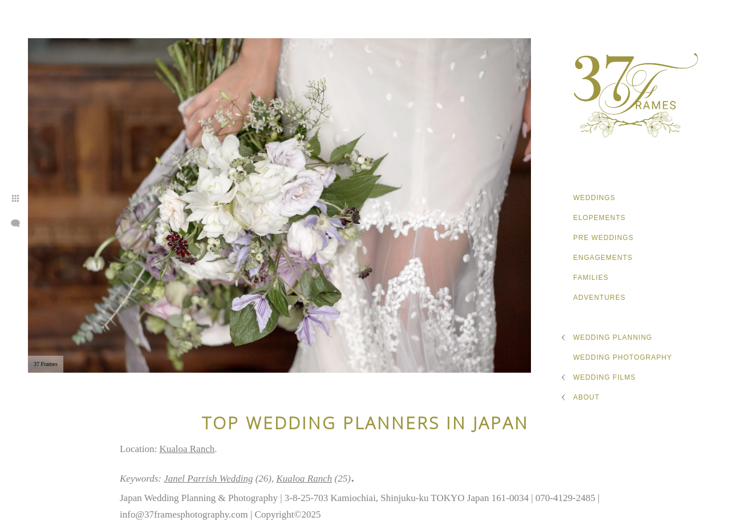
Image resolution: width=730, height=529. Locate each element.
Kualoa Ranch (186, 448)
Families (591, 278)
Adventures (599, 298)
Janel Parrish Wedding (208, 478)
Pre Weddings (603, 238)
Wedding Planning (612, 337)
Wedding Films (604, 377)
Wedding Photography (622, 357)
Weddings (594, 198)
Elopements (599, 218)
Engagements (602, 258)
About (586, 397)
